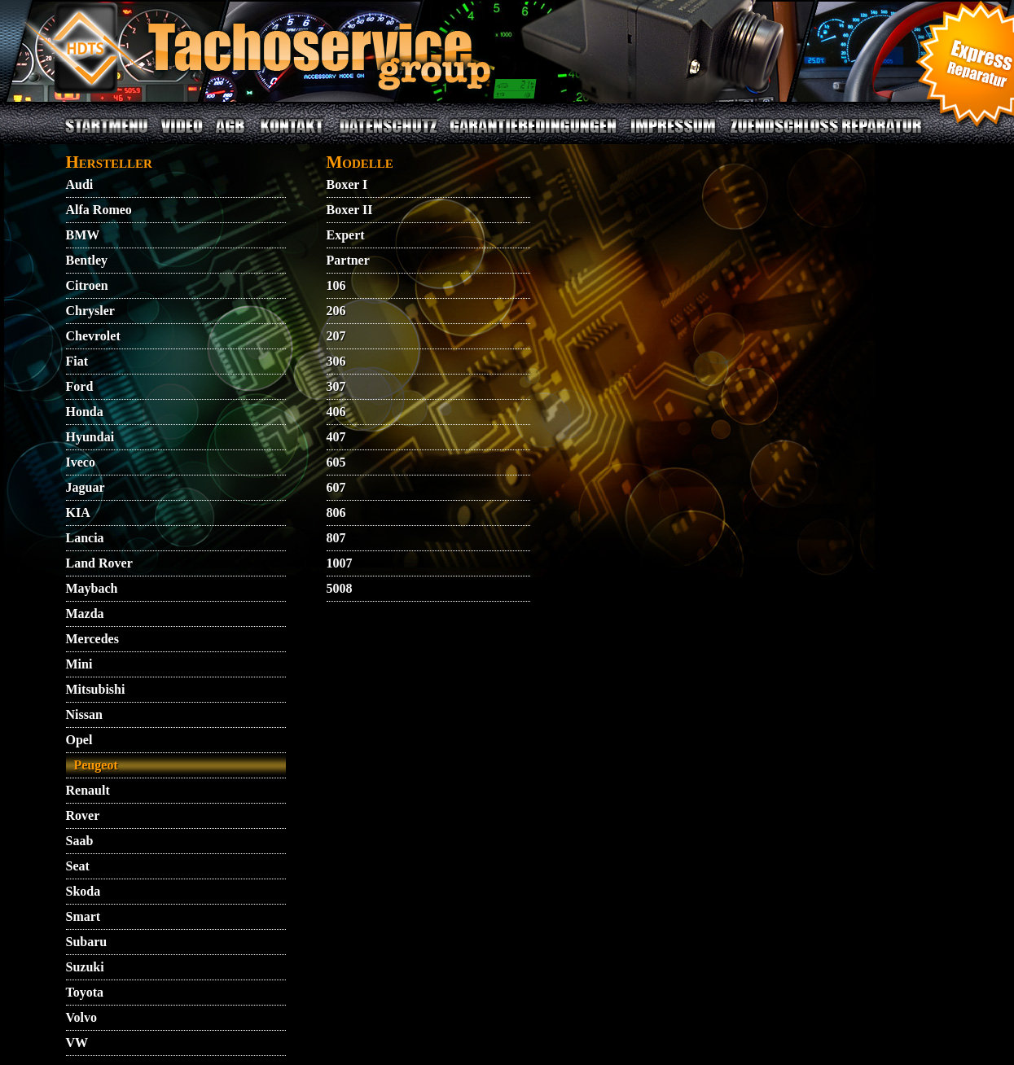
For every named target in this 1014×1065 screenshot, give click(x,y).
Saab (80, 841)
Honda (84, 412)
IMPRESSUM (672, 135)
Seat (78, 866)
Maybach (92, 588)
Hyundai (90, 437)
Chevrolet (93, 336)
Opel (79, 740)
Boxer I (347, 184)
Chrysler (90, 311)
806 (336, 512)
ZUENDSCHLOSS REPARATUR (825, 135)
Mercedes (92, 639)
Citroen (87, 285)
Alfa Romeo (99, 210)
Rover (83, 815)
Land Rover (99, 563)
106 (336, 285)
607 (336, 487)
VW (77, 1043)
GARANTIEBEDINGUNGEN (533, 135)
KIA (78, 512)
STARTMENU (106, 135)
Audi (80, 184)
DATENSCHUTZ (389, 135)
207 (336, 336)
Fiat (77, 361)
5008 (340, 588)
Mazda (85, 613)
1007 (340, 563)
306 (336, 361)
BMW (83, 235)
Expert (346, 235)
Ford (80, 386)
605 (336, 462)
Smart (83, 916)
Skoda (83, 891)
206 (336, 311)
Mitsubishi (95, 689)
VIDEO (181, 135)
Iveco (80, 462)
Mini (79, 664)
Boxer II (350, 210)
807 (336, 538)
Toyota (85, 992)
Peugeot (96, 765)
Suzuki (85, 967)
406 (336, 412)
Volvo (82, 1017)
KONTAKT (292, 135)
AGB (230, 135)
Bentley (87, 260)
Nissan (84, 714)
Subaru (87, 942)
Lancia (85, 538)
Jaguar (85, 487)
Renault (88, 790)
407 (336, 437)
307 (336, 386)
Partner (348, 260)
